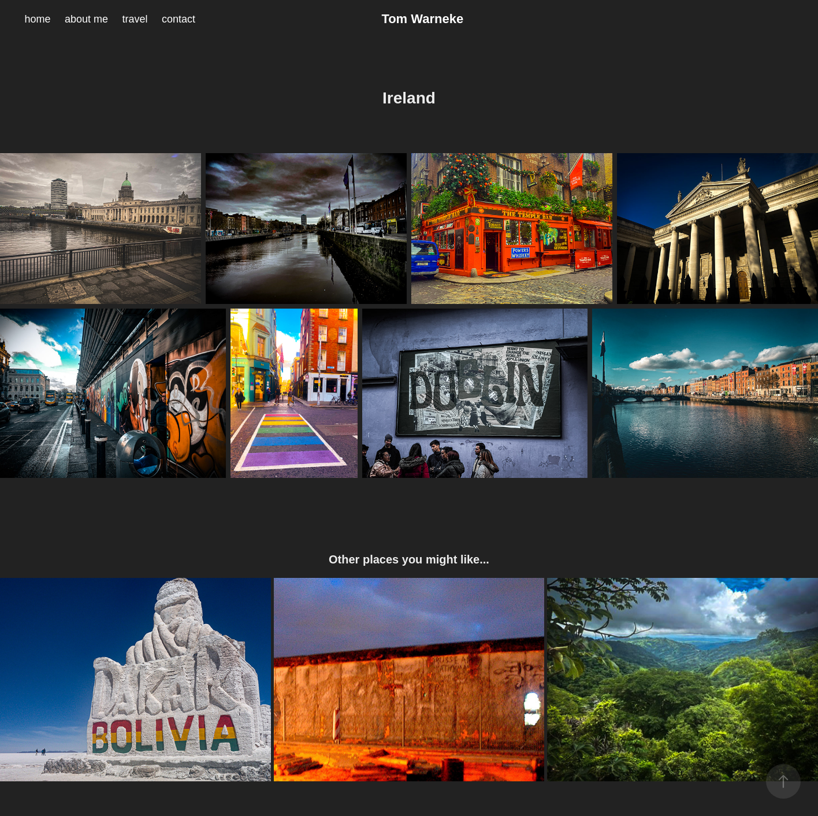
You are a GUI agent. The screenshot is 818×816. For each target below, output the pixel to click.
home (37, 19)
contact (178, 19)
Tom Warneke (422, 19)
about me (86, 19)
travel (134, 19)
